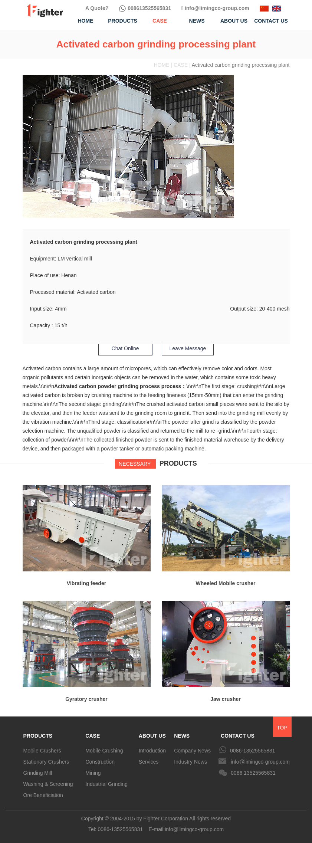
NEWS (182, 736)
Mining (93, 773)
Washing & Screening (48, 784)
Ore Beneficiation (43, 795)
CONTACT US (237, 736)
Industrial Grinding (106, 784)
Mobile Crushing (104, 751)
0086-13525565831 (252, 751)
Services (149, 762)
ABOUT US (152, 736)
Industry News (190, 762)
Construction (100, 762)
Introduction (152, 751)
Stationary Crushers (46, 762)
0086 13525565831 (253, 773)
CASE (92, 736)
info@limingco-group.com (215, 8)
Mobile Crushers (42, 751)
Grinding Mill (37, 773)
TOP (282, 728)
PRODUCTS (38, 736)
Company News (192, 751)
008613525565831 (145, 8)
